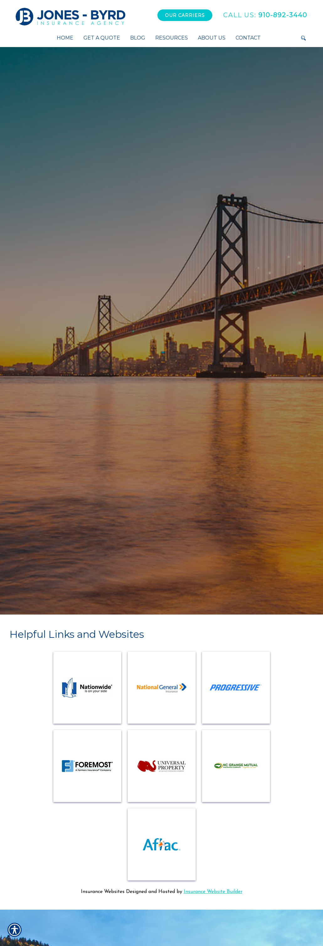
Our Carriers (185, 15)
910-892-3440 (265, 15)
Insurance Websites (102, 891)
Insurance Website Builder (213, 891)
